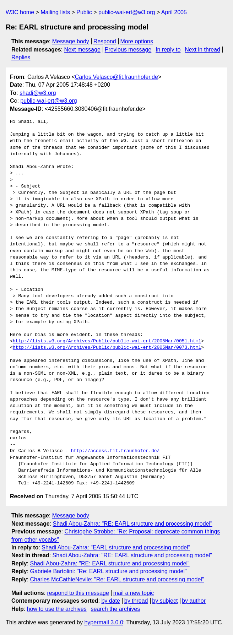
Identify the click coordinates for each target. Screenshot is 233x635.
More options (136, 41)
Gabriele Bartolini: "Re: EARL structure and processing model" (108, 571)
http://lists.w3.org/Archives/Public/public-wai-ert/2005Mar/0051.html (107, 341)
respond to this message (78, 593)
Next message (82, 50)
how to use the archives (57, 609)
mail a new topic (133, 593)
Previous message (128, 50)
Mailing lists (55, 12)
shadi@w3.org (38, 93)
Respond (104, 41)
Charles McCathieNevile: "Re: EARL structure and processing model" (117, 579)
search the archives (115, 609)
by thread (136, 601)
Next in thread (202, 50)
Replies (20, 57)
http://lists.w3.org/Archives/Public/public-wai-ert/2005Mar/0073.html (107, 347)
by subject (165, 601)
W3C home (20, 12)
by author (194, 601)
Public (84, 12)
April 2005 (174, 12)
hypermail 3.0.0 (103, 622)
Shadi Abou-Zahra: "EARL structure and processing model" (116, 547)
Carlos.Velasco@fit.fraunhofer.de (116, 77)
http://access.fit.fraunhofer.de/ (115, 451)
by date (110, 601)
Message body (70, 41)
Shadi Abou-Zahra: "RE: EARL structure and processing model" (132, 524)
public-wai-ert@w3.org (126, 12)
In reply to (168, 50)
